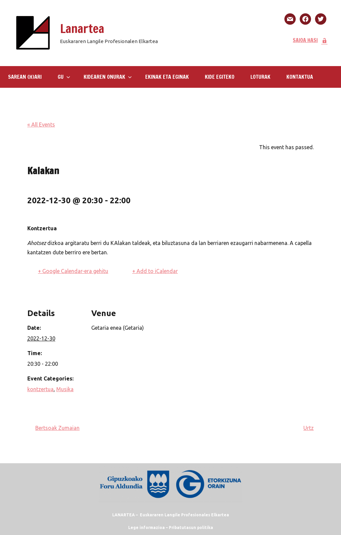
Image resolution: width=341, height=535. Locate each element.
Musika (65, 389)
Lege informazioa (146, 527)
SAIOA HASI (310, 40)
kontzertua (40, 389)
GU (64, 76)
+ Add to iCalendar (155, 271)
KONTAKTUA (299, 76)
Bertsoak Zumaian (57, 428)
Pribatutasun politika (191, 527)
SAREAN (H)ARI (25, 76)
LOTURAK (260, 76)
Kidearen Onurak (108, 76)
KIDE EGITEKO (219, 76)
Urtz (308, 428)
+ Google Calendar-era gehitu (73, 271)
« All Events (41, 124)
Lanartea (82, 28)
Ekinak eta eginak (167, 76)
